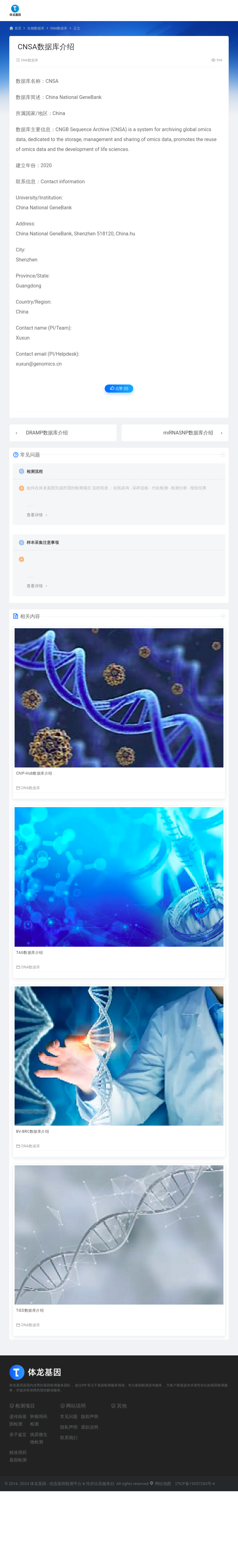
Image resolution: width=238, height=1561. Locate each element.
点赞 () (119, 388)
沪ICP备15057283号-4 (195, 1483)
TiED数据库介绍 (30, 1310)
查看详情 (35, 515)
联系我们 (68, 1437)
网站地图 (160, 1483)
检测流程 (35, 471)
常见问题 (68, 1416)
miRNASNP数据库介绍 (188, 433)
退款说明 (89, 1427)
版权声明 (89, 1416)
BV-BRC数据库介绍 (32, 1131)
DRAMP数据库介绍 (47, 433)
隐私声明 (68, 1427)
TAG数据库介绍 (29, 952)
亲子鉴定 (18, 1434)
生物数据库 (35, 28)
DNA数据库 (58, 28)
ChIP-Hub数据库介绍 (34, 773)
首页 (18, 28)
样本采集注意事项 (43, 542)
